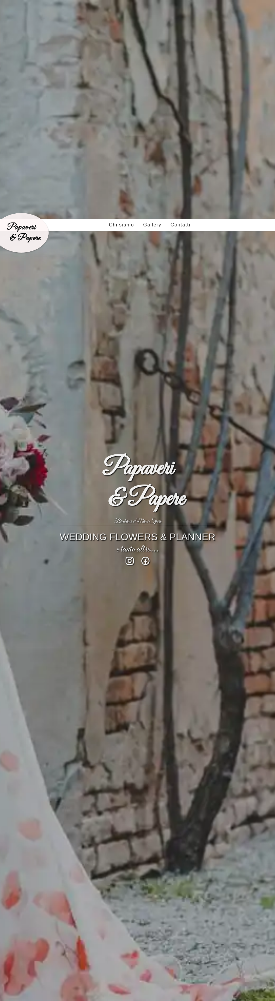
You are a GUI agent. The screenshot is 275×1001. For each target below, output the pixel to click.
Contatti (180, 5)
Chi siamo (121, 5)
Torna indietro (28, 807)
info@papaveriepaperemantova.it (66, 912)
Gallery (152, 5)
